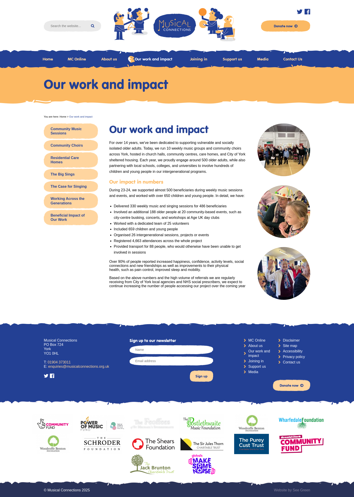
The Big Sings (63, 174)
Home (48, 59)
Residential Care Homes (65, 160)
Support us (232, 59)
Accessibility (293, 351)
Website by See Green (292, 490)
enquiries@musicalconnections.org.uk (78, 366)
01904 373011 (59, 362)
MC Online (77, 59)
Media (262, 59)
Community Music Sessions (66, 131)
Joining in (198, 59)
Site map (290, 346)
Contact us (291, 362)
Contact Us (292, 59)
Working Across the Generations (67, 201)
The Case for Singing (69, 186)
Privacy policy (294, 357)
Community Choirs (67, 145)
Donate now (286, 26)
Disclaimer (291, 340)
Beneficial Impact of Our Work (68, 217)
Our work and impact (150, 59)
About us (109, 59)
